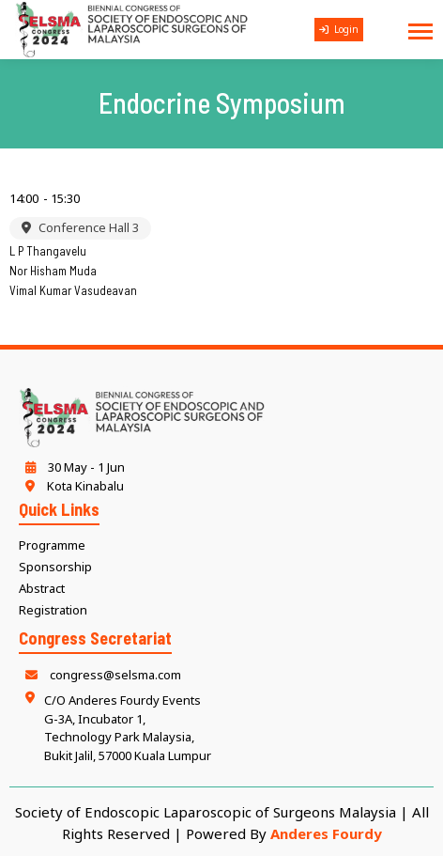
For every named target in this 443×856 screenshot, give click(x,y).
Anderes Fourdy (326, 833)
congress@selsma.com (100, 674)
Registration (53, 609)
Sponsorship (55, 566)
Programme (52, 545)
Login (339, 29)
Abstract (42, 588)
